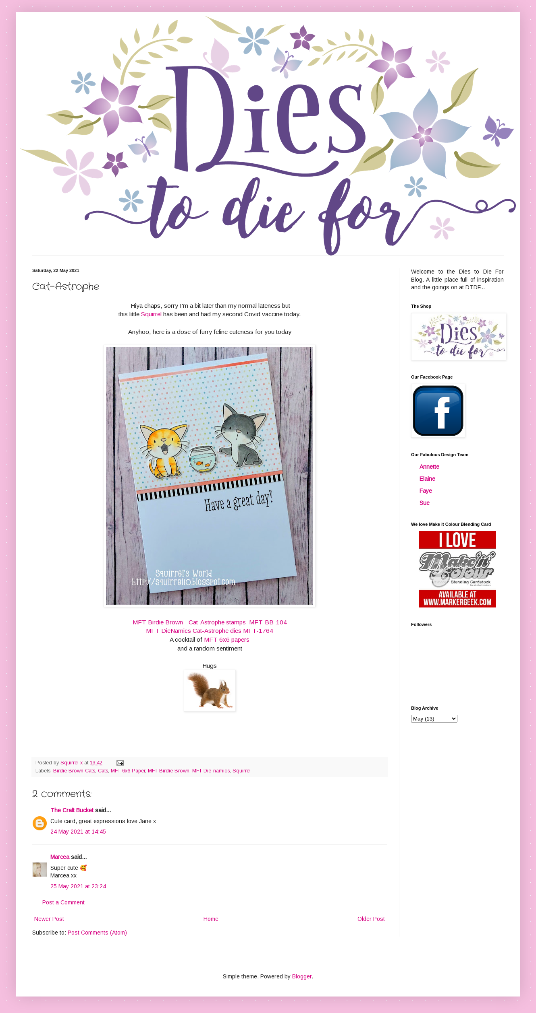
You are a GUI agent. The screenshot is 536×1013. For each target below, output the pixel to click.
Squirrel (152, 314)
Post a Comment (63, 902)
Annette (429, 466)
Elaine (427, 479)
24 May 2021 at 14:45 (78, 831)
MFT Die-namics (211, 771)
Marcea (59, 857)
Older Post (371, 919)
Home (211, 919)
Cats (103, 771)
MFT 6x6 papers (226, 639)
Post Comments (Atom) (97, 932)
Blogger (302, 976)
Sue (425, 503)
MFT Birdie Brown (168, 771)
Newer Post (49, 919)
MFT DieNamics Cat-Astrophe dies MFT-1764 (209, 630)
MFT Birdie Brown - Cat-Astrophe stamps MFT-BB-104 (210, 622)
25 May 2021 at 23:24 (78, 886)
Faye (426, 491)
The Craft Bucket (71, 810)
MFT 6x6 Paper (128, 771)
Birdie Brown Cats (74, 771)
